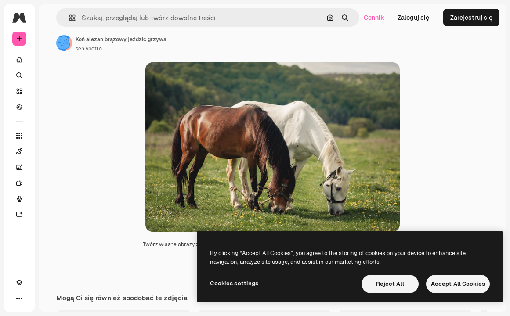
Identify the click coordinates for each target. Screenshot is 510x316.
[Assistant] (19, 215)
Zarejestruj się (471, 18)
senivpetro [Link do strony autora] (89, 48)
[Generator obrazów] (19, 167)
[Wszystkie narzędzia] (19, 136)
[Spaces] (19, 151)
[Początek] (19, 60)
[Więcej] (19, 298)
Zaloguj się (413, 18)
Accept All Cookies (458, 283)
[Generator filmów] (19, 183)
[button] (69, 17)
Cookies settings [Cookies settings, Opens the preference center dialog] (234, 283)
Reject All (390, 283)
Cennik (374, 18)
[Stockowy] (19, 91)
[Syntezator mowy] (19, 199)
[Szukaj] (19, 75)
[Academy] (19, 283)
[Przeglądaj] (19, 107)
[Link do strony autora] (64, 43)
